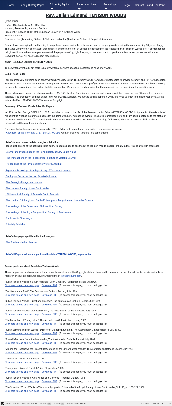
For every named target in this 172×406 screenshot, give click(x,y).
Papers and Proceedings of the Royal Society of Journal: (38, 170)
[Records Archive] (79, 9)
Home (10, 5)
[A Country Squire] (51, 9)
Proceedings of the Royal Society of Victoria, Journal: (34, 163)
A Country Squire (59, 4)
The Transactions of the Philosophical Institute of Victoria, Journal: (41, 157)
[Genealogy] (105, 9)
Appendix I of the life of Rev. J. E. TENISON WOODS (33, 132)
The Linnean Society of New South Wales (27, 188)
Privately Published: (16, 224)
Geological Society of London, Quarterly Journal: (31, 176)
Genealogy (110, 4)
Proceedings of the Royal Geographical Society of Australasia (38, 212)
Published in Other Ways (19, 218)
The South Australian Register (22, 242)
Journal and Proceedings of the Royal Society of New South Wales (40, 151)
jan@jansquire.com (71, 275)
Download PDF (49, 285)
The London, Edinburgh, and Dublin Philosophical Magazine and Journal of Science (49, 200)
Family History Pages (32, 5)
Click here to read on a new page (22, 285)
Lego (127, 5)
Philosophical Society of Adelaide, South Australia (32, 194)
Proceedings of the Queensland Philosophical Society (34, 206)
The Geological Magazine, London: (24, 182)
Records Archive (86, 4)
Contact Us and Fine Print (150, 5)
